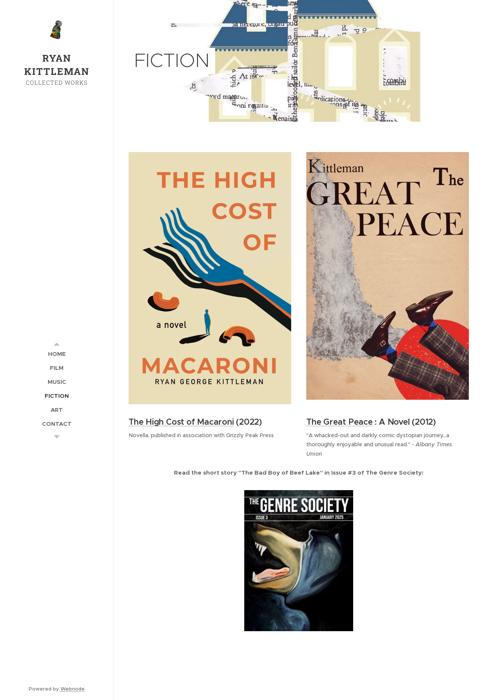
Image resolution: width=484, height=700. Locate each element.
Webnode (72, 689)
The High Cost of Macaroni (181, 422)
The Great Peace (339, 422)
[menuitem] (56, 353)
